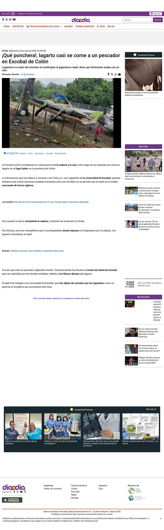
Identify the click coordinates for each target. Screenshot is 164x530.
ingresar (156, 14)
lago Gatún (39, 153)
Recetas (75, 498)
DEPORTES (18, 26)
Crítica (74, 488)
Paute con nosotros (53, 488)
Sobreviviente (60, 153)
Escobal (49, 153)
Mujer (73, 495)
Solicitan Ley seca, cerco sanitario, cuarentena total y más (37, 251)
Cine (101, 488)
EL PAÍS (101, 26)
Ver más (151, 409)
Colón (30, 153)
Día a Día (75, 491)
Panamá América (79, 485)
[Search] (137, 19)
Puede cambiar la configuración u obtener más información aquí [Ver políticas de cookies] (72, 521)
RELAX (110, 26)
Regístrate (48, 485)
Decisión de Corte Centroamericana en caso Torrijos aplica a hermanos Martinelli (51, 202)
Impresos (103, 485)
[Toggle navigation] (13, 14)
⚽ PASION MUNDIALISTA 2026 (43, 26)
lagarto (23, 153)
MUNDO (68, 26)
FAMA (7, 26)
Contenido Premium (143, 55)
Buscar (158, 20)
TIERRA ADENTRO (84, 26)
